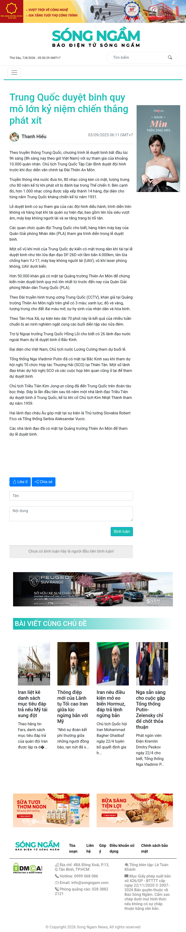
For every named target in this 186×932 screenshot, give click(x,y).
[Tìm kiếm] (137, 57)
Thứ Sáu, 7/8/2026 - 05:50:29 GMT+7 (35, 58)
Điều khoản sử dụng (122, 848)
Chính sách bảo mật (154, 848)
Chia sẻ (44, 482)
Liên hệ (90, 848)
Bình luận (122, 531)
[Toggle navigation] (14, 72)
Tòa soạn (73, 848)
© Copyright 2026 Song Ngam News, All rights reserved (93, 927)
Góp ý (102, 848)
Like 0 (20, 482)
